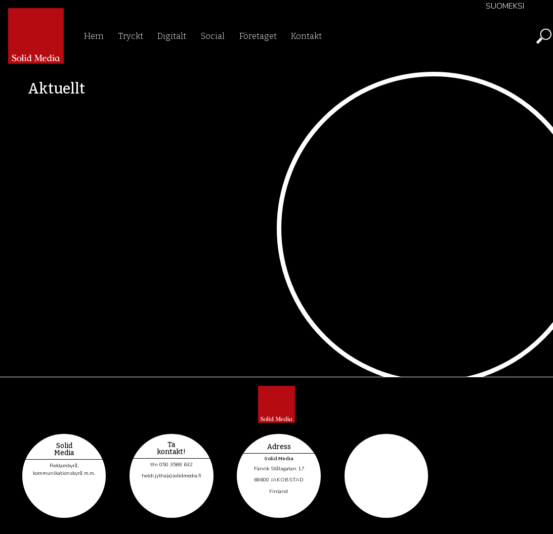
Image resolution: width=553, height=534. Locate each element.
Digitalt (171, 36)
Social (213, 36)
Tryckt (130, 36)
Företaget (258, 36)
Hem (94, 36)
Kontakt (306, 36)
